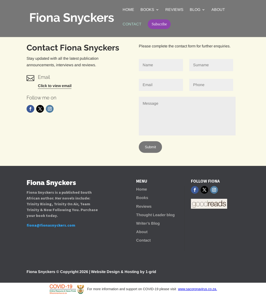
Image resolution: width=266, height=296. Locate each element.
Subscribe (159, 24)
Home (128, 10)
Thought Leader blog (155, 215)
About (218, 10)
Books (147, 10)
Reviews (174, 10)
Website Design (105, 272)
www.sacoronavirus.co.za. (197, 289)
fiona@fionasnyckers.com (51, 225)
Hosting (132, 272)
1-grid (151, 272)
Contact (132, 24)
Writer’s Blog (148, 223)
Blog (195, 10)
